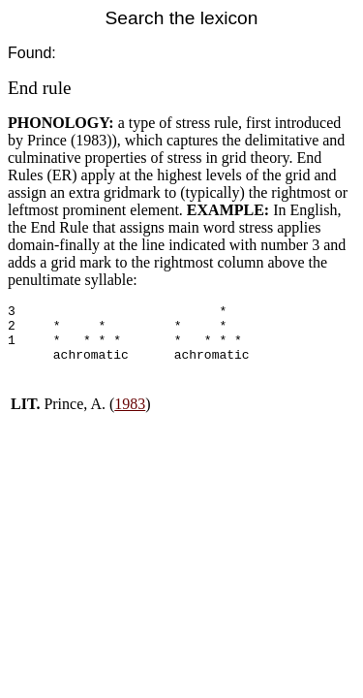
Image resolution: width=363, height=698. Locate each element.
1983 (129, 415)
